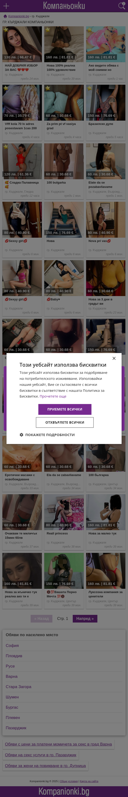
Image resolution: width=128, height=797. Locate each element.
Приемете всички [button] (64, 409)
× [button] (114, 358)
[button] (47, 434)
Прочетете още (53, 396)
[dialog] (64, 398)
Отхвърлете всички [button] (64, 422)
